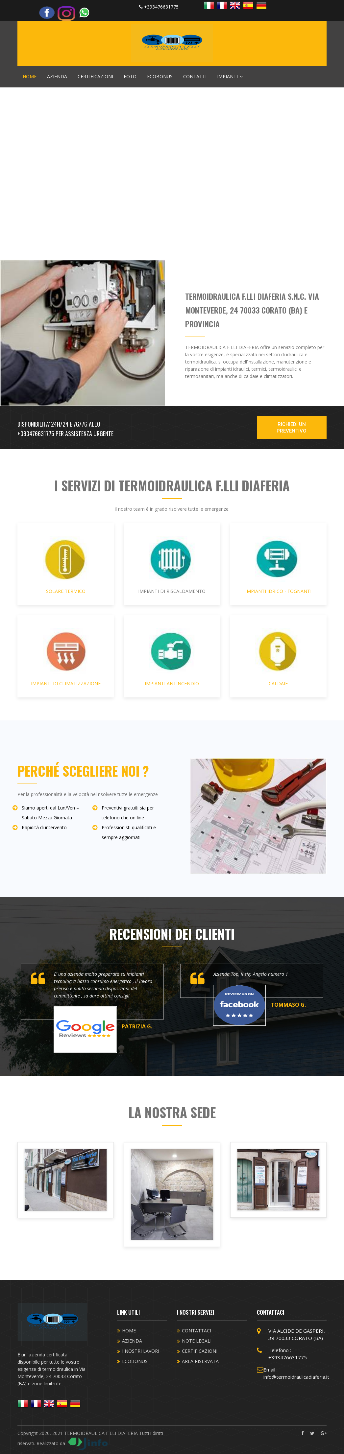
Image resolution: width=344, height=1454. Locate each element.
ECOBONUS (160, 76)
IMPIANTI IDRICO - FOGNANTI (278, 565)
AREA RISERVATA (200, 1361)
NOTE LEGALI (196, 1341)
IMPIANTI (230, 76)
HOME (30, 76)
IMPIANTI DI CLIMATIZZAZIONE (65, 657)
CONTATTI (195, 76)
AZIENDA (57, 76)
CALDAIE (278, 657)
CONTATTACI (196, 1330)
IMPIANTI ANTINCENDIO (172, 657)
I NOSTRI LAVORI (140, 1351)
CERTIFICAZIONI (95, 76)
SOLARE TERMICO (65, 565)
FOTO (130, 76)
